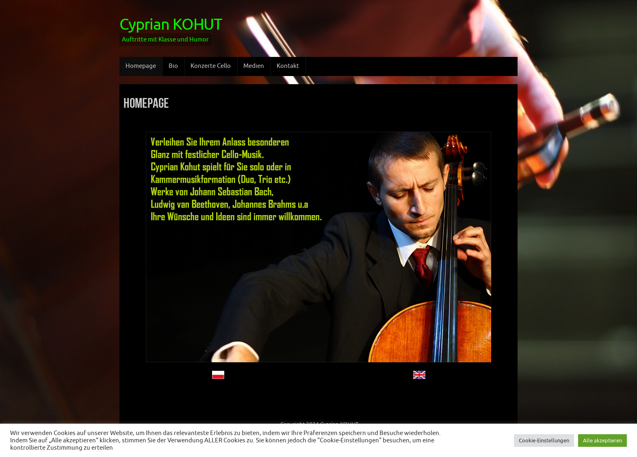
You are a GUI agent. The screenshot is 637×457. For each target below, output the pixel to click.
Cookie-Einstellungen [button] (544, 440)
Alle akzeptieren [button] (602, 440)
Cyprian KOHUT (170, 24)
